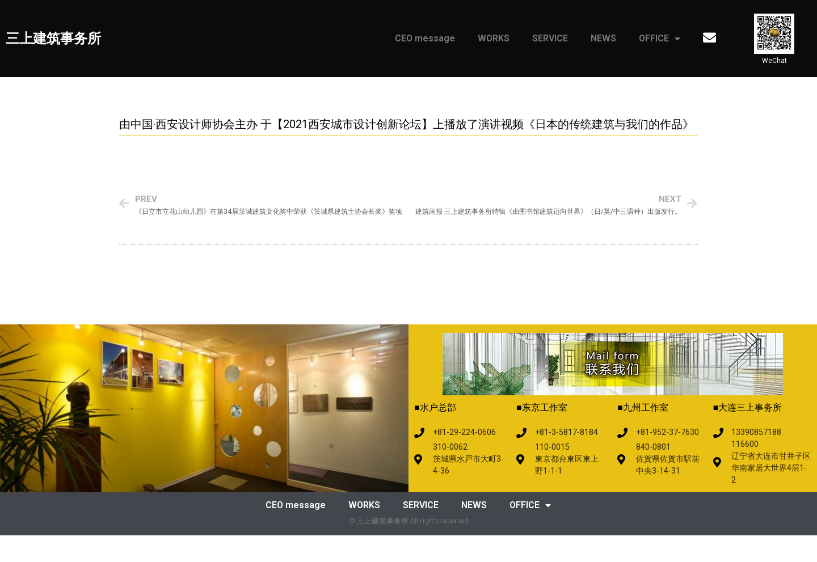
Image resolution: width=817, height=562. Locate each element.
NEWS (603, 38)
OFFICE (659, 38)
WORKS (493, 38)
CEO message (425, 38)
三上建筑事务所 (53, 39)
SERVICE (550, 38)
